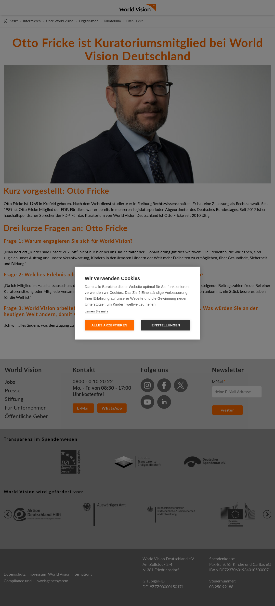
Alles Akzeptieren (109, 325)
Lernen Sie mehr (96, 311)
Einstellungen (165, 325)
